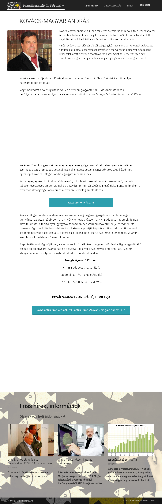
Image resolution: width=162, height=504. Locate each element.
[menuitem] (90, 5)
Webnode (135, 500)
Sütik (153, 500)
